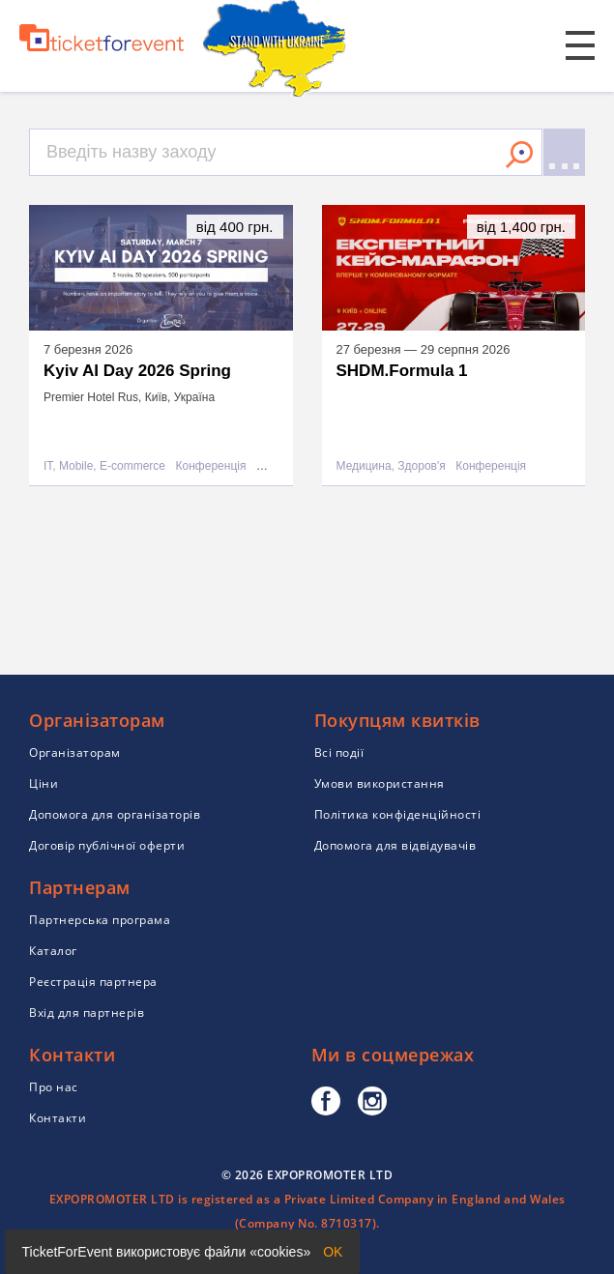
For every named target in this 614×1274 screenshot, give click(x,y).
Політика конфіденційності (398, 814)
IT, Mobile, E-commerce (104, 466)
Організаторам (75, 752)
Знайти (519, 154)
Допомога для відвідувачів (395, 845)
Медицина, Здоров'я (391, 466)
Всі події (339, 752)
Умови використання (379, 783)
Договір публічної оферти (107, 845)
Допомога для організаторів (114, 814)
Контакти (57, 1118)
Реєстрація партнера (93, 981)
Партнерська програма (99, 920)
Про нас (53, 1087)
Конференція (211, 466)
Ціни (43, 783)
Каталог (53, 950)
